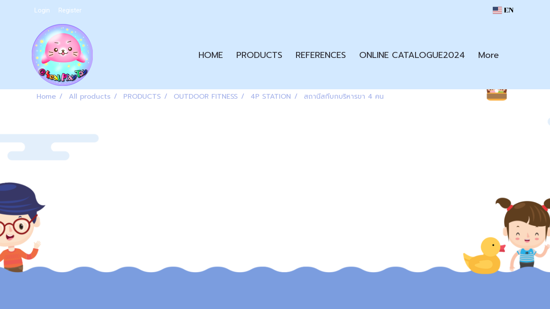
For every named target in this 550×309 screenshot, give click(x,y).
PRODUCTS (259, 54)
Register (70, 10)
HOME (211, 54)
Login (42, 10)
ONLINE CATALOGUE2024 (412, 54)
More (488, 54)
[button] (513, 55)
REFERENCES (321, 54)
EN (503, 10)
